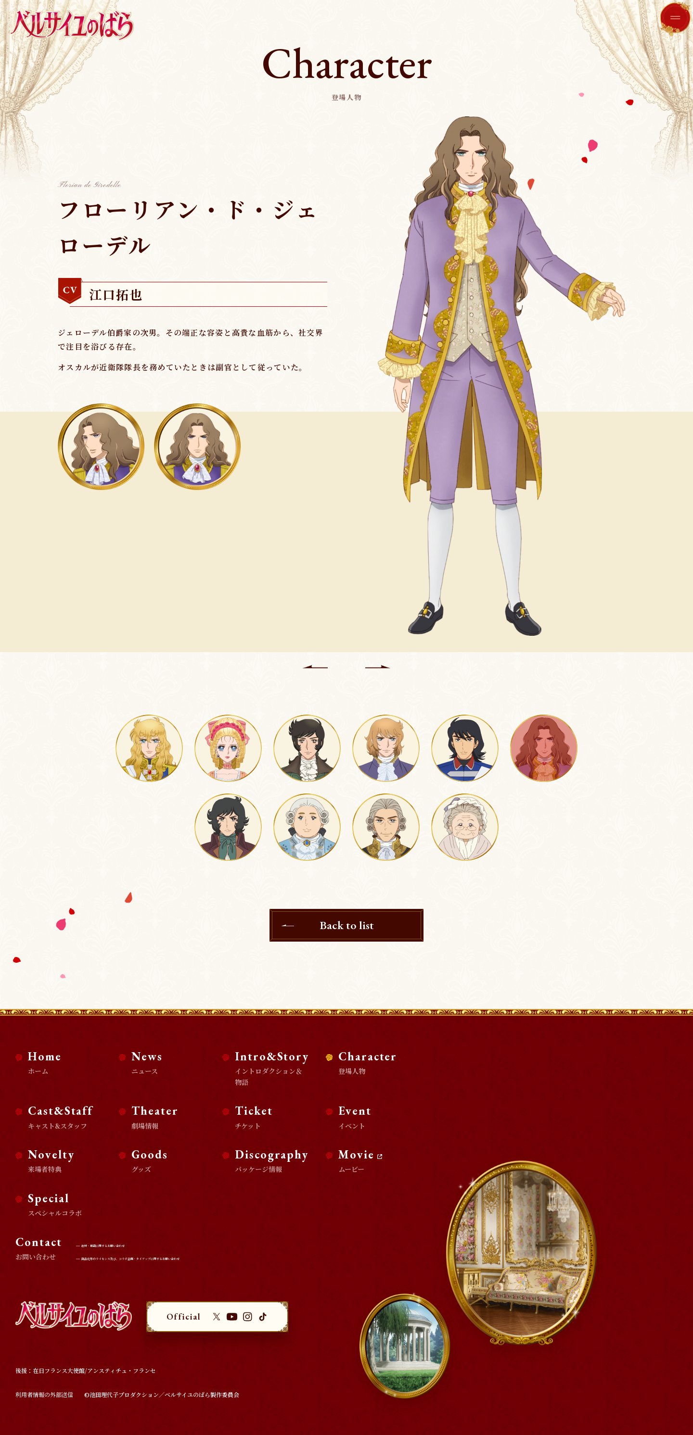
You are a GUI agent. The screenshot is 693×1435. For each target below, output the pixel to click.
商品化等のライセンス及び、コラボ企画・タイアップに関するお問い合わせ (184, 1257)
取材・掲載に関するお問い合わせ (129, 1244)
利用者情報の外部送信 (44, 1394)
